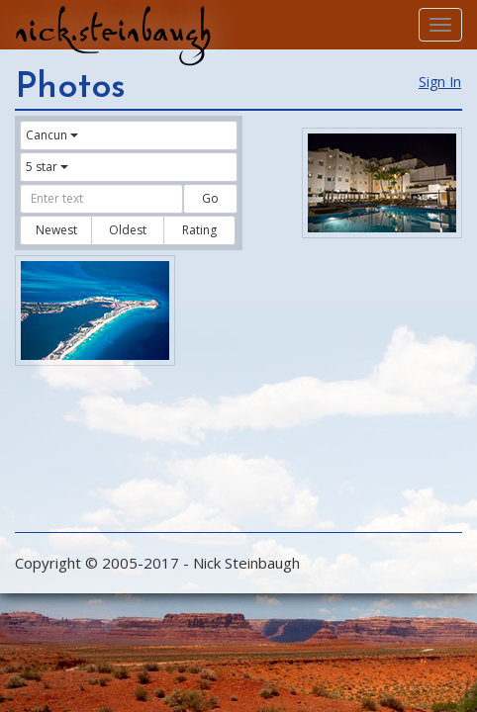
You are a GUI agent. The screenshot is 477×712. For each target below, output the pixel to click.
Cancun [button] (52, 135)
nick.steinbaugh (113, 30)
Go (210, 198)
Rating (199, 230)
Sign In (440, 81)
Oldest (127, 230)
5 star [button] (47, 166)
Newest (56, 230)
